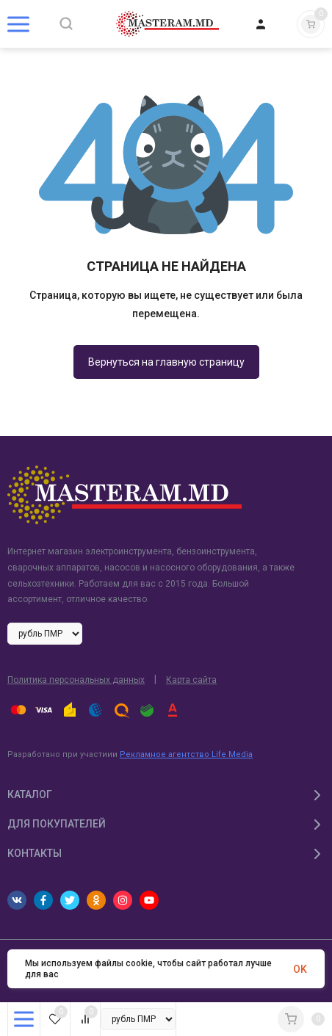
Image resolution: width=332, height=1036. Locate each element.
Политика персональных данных (76, 680)
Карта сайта (191, 680)
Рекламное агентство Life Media (186, 754)
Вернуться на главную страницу (166, 362)
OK (300, 969)
